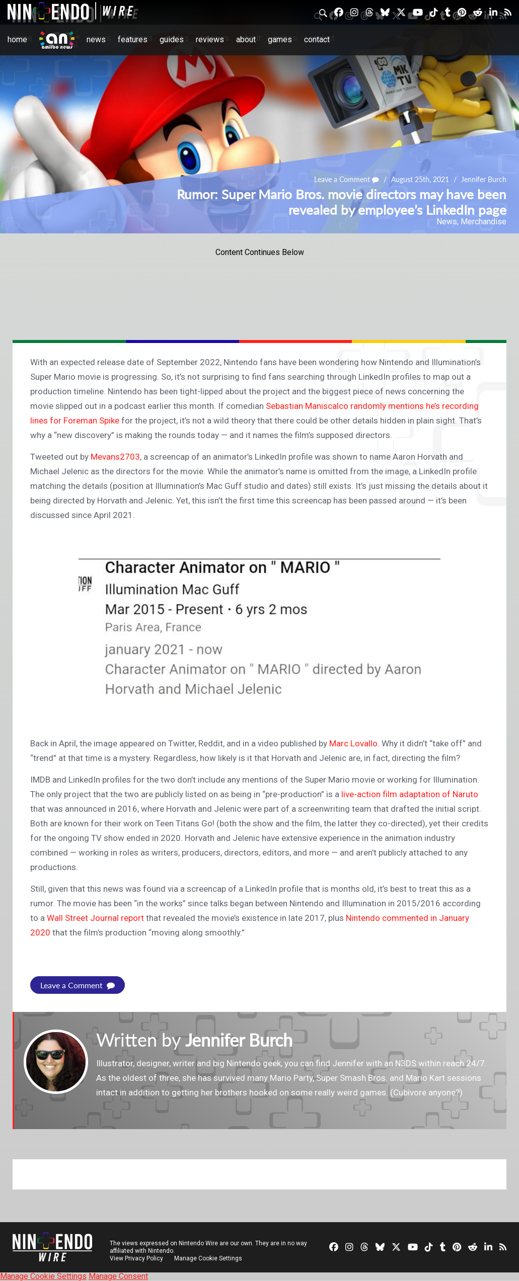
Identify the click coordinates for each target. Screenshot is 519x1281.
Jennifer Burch (483, 180)
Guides (172, 39)
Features (132, 39)
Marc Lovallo (353, 743)
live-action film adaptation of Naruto (409, 794)
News (96, 39)
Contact (317, 39)
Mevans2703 (115, 457)
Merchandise (483, 221)
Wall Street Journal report (95, 918)
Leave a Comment (347, 180)
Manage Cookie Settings (209, 1258)
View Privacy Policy (136, 1258)
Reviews (210, 39)
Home (17, 39)
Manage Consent (118, 1276)
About (246, 39)
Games (280, 39)
